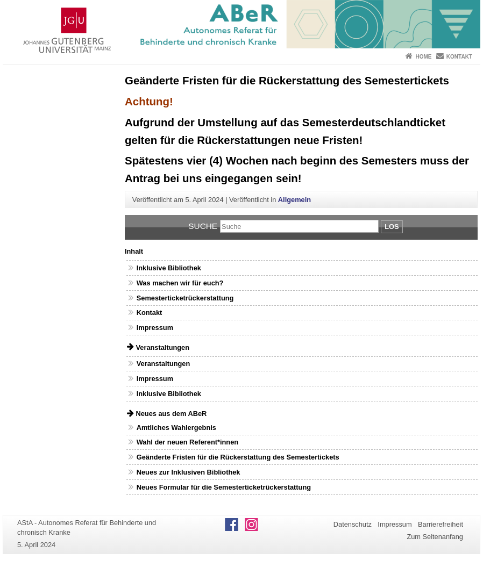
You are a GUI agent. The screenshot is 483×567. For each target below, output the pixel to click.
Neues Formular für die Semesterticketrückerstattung (224, 487)
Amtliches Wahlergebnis (176, 428)
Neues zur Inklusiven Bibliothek (188, 472)
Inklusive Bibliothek (169, 268)
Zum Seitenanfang (435, 537)
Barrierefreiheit (440, 524)
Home (423, 57)
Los (392, 227)
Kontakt (459, 57)
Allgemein (294, 200)
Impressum (155, 328)
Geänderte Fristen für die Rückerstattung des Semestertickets (238, 457)
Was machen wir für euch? (180, 283)
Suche (202, 226)
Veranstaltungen (163, 364)
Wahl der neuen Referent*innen (187, 442)
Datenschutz (352, 524)
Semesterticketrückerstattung (185, 298)
